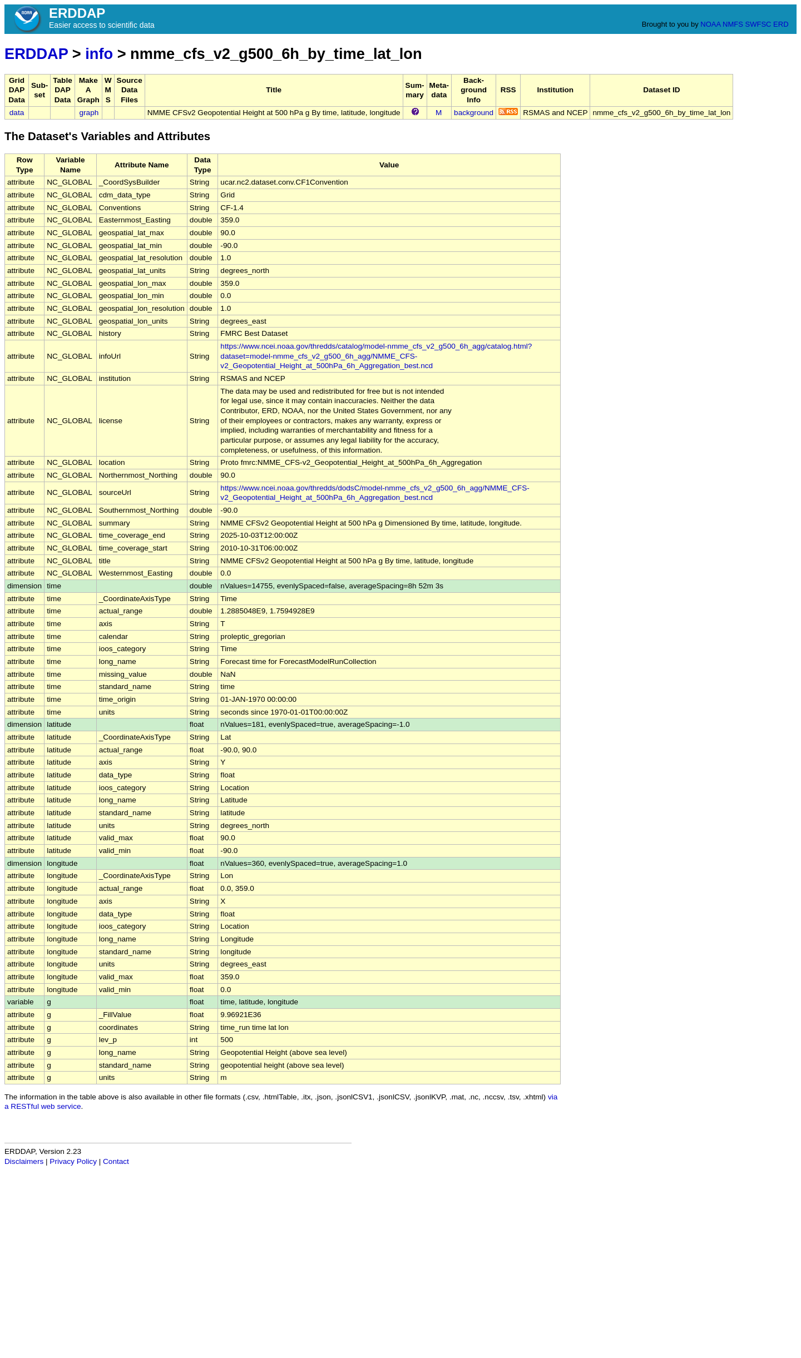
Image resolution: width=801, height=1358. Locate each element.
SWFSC (758, 24)
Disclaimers (23, 1161)
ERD (780, 24)
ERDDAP (36, 53)
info (99, 53)
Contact (116, 1161)
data (16, 112)
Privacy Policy (73, 1161)
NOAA (710, 24)
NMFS (733, 24)
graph (89, 112)
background (473, 112)
